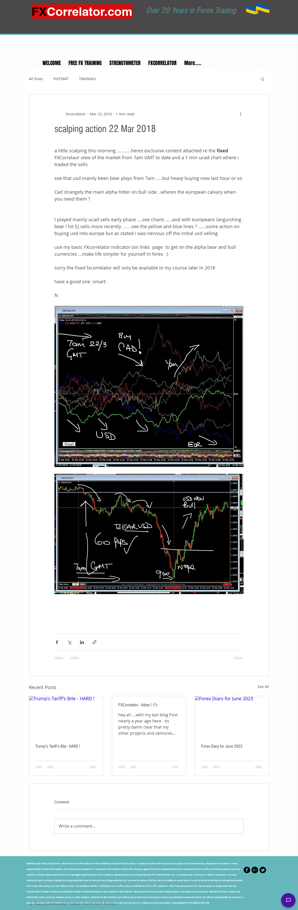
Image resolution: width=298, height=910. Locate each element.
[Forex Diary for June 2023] (232, 716)
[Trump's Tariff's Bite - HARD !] (66, 716)
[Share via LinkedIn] (81, 642)
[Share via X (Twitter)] (69, 642)
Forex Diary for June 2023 (221, 746)
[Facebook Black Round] (247, 870)
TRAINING (87, 78)
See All (263, 686)
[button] (262, 79)
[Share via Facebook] (56, 642)
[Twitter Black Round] (262, 870)
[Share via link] (94, 642)
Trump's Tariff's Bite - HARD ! (57, 746)
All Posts (36, 78)
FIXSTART (61, 78)
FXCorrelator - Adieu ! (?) (137, 705)
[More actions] (240, 114)
